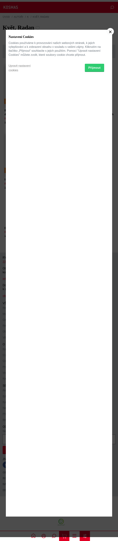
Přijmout (94, 288)
